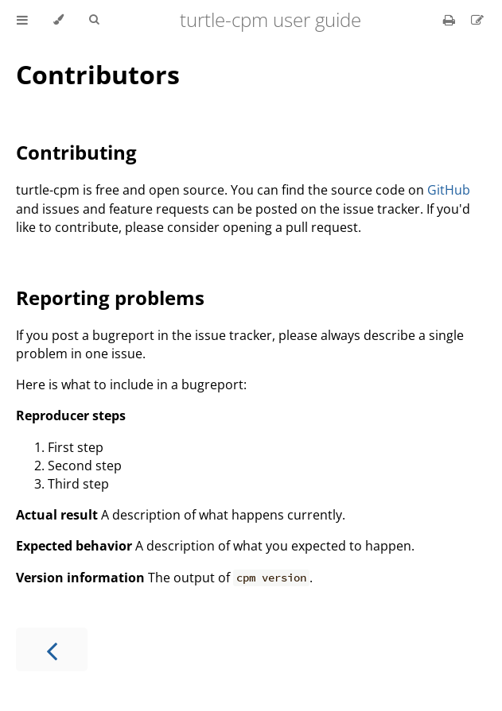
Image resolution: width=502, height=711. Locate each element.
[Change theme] (58, 20)
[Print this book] (451, 20)
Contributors (98, 74)
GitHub (448, 190)
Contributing (76, 152)
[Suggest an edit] (477, 20)
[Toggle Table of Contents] (22, 20)
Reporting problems (110, 297)
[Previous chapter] (52, 649)
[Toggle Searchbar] (93, 20)
